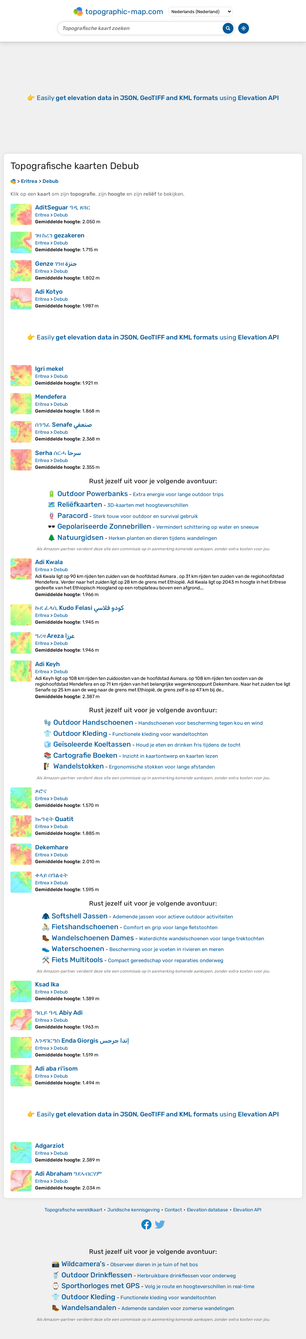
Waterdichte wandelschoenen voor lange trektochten (201, 939)
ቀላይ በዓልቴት (51, 875)
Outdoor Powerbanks (92, 493)
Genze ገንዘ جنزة (56, 263)
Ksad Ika (47, 984)
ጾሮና (41, 791)
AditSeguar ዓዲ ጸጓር (62, 207)
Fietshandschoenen (85, 926)
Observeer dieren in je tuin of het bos (154, 1265)
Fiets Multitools (77, 959)
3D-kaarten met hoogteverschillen (147, 505)
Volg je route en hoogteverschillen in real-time (199, 1286)
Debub (61, 215)
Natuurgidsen (80, 537)
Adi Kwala (49, 562)
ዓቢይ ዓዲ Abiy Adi (59, 1012)
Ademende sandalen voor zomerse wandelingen (177, 1308)
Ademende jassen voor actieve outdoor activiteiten (173, 917)
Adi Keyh (47, 664)
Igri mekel (49, 368)
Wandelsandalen (88, 1307)
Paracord (72, 515)
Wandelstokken (78, 766)
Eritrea (42, 215)
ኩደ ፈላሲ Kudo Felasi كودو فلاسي (79, 608)
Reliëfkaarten (79, 504)
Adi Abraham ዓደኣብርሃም (68, 1173)
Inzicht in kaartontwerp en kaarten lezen (170, 756)
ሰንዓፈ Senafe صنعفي (63, 424)
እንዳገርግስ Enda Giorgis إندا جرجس (82, 1040)
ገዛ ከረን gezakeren (59, 235)
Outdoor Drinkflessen (96, 1275)
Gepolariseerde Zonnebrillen (104, 526)
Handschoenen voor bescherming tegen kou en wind (200, 723)
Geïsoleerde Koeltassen (92, 744)
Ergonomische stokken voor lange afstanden (162, 767)
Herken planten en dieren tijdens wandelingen (163, 538)
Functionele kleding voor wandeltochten (160, 734)
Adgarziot (49, 1145)
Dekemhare (51, 847)
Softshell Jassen (80, 916)
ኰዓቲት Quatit (54, 819)
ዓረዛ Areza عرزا (55, 636)
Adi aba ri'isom (56, 1068)
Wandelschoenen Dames (93, 938)
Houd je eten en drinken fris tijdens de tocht (188, 745)
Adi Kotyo (49, 291)
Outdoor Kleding (80, 733)
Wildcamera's (83, 1264)
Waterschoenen (78, 948)
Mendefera (50, 396)
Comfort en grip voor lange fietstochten (170, 927)
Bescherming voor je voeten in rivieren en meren (166, 949)
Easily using (158, 98)
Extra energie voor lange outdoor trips (178, 494)
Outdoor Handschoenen (93, 722)
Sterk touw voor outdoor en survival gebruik (145, 516)
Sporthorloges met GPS (100, 1285)
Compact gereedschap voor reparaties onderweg (165, 960)
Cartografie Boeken (85, 755)
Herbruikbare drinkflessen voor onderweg (186, 1276)
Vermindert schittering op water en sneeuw (207, 527)
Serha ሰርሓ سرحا (58, 453)
